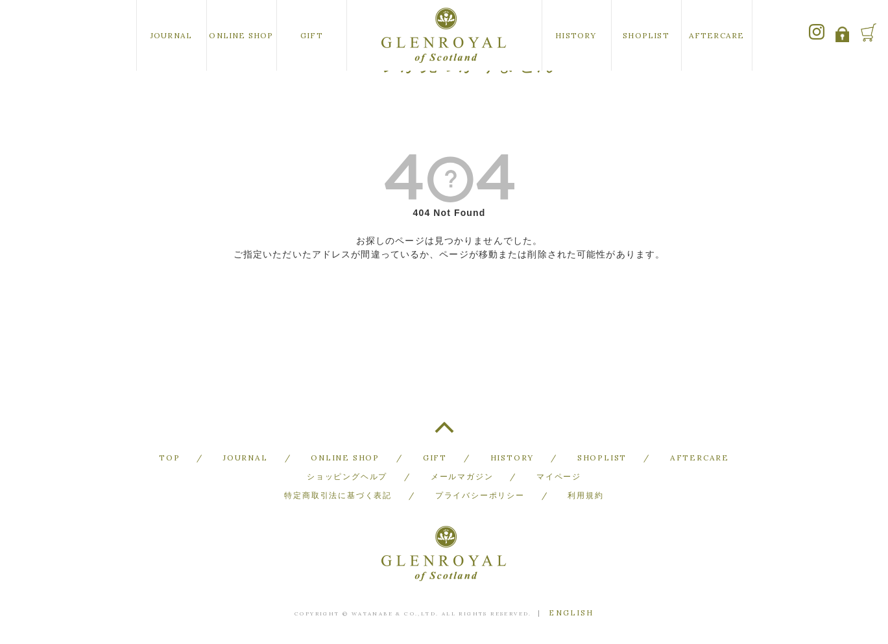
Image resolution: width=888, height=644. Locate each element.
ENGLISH (571, 612)
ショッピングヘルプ (347, 476)
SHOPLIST (646, 35)
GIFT (311, 35)
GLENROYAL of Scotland (444, 35)
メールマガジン (462, 476)
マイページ (558, 476)
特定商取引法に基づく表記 (338, 495)
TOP (444, 432)
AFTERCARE (717, 35)
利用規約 (585, 495)
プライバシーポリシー (480, 495)
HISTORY (575, 35)
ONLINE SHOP (241, 35)
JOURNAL (171, 35)
